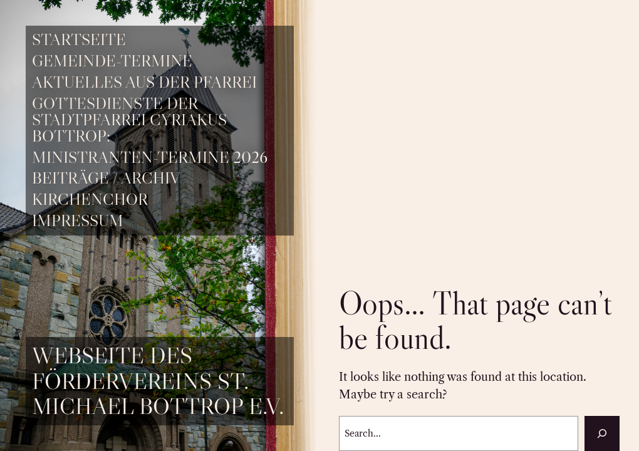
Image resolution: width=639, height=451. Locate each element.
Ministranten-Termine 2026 (150, 158)
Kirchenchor (90, 200)
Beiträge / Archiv (106, 178)
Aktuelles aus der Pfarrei (144, 83)
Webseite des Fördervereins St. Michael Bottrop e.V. (158, 380)
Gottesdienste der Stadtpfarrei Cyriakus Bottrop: (129, 120)
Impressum (77, 221)
